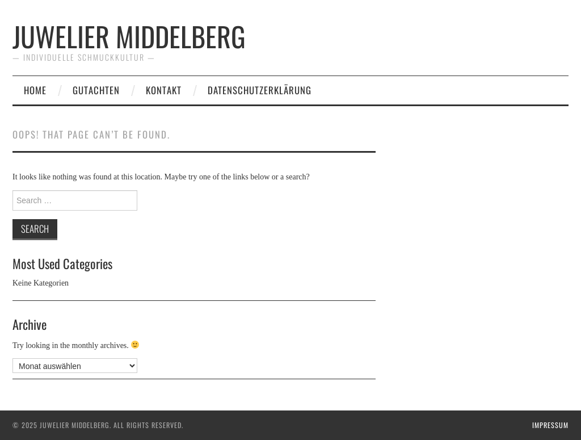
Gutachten (96, 90)
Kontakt (164, 90)
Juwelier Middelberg (129, 36)
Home (35, 90)
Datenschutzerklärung (259, 90)
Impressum (550, 425)
